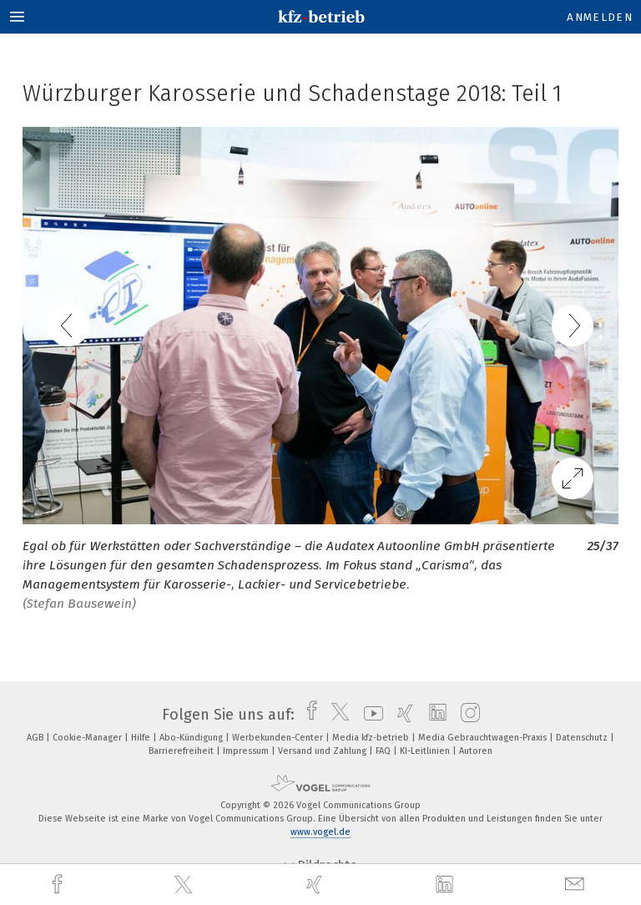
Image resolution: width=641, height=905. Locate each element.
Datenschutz (583, 737)
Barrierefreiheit (182, 751)
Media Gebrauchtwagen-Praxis (483, 737)
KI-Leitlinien (426, 751)
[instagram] (466, 714)
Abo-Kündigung (192, 737)
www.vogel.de (320, 832)
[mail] (576, 884)
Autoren (475, 751)
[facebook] (59, 884)
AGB (36, 737)
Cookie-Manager (88, 737)
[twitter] (185, 885)
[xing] (316, 884)
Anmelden (600, 17)
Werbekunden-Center (279, 737)
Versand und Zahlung (323, 751)
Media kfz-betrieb (371, 737)
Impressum (247, 751)
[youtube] (369, 714)
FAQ (384, 751)
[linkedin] (446, 885)
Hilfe (142, 737)
